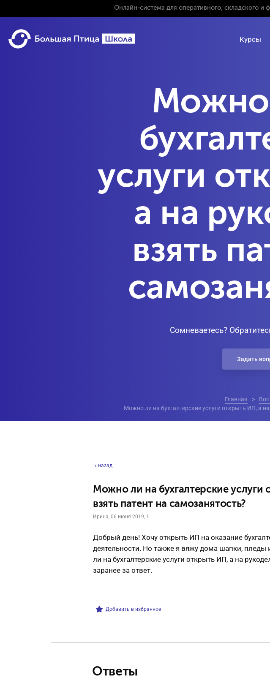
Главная (236, 399)
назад (102, 465)
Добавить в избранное (128, 609)
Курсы (250, 39)
